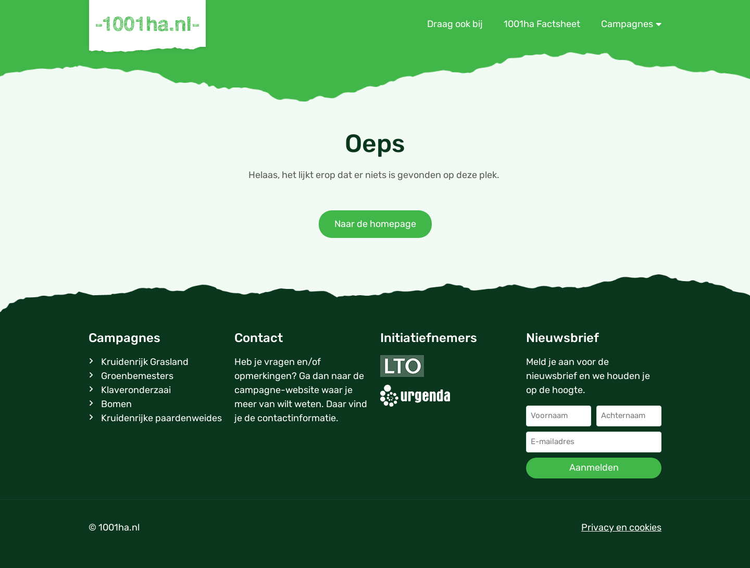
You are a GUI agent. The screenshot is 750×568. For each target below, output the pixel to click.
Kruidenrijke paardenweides (161, 418)
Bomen (116, 404)
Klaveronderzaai (136, 390)
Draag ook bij (455, 24)
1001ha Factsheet (542, 24)
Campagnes (631, 24)
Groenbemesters (137, 376)
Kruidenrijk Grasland (145, 362)
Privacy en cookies (621, 527)
